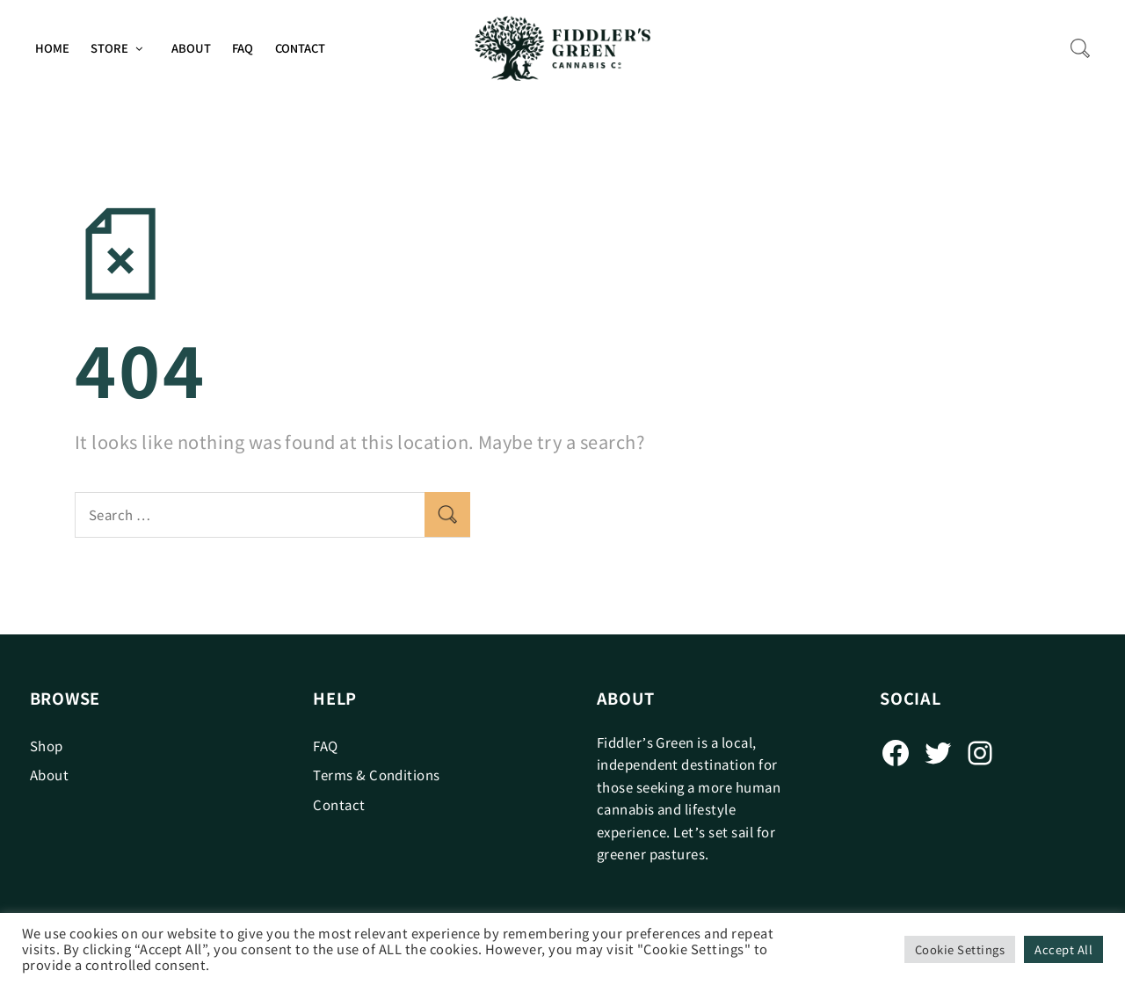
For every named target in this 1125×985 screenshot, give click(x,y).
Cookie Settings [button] (960, 949)
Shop (46, 745)
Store (109, 48)
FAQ (242, 48)
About (191, 48)
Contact (300, 48)
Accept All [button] (1063, 949)
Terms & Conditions (376, 774)
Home (52, 48)
